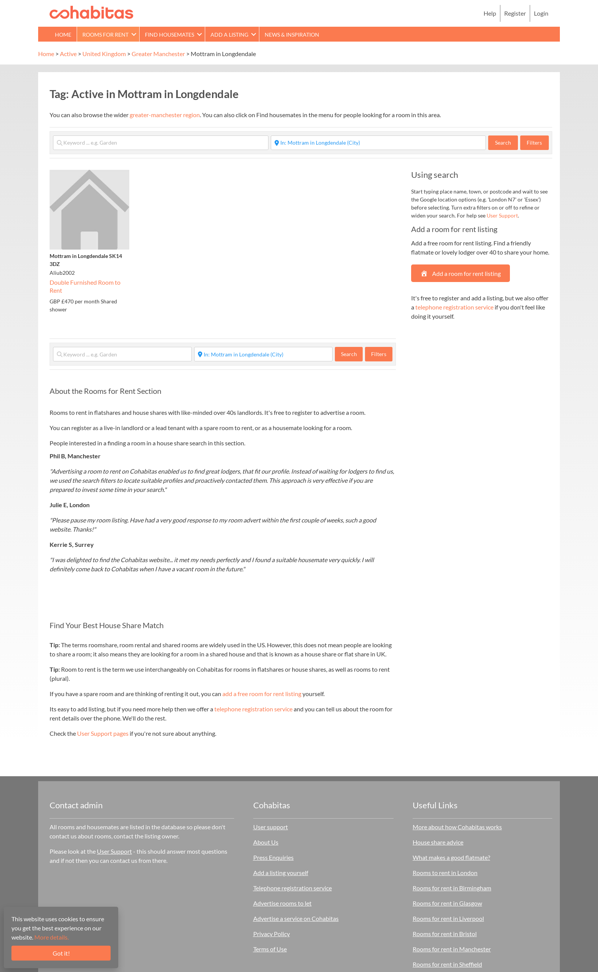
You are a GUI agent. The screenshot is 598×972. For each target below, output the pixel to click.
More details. (51, 937)
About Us (265, 842)
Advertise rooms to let (282, 903)
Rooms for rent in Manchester (452, 949)
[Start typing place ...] (378, 142)
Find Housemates (169, 34)
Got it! (61, 953)
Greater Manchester (158, 53)
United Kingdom (104, 53)
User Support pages (103, 733)
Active (68, 53)
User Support (502, 215)
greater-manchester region (165, 114)
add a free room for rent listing (261, 693)
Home (63, 34)
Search (506, 142)
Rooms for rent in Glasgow (447, 903)
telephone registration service (253, 708)
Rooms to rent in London (445, 872)
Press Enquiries (273, 857)
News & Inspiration (292, 34)
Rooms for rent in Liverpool (448, 918)
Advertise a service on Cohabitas (296, 918)
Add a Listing (229, 34)
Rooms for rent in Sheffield (447, 964)
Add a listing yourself (280, 872)
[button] (134, 34)
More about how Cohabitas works (457, 826)
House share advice (438, 842)
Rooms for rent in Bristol (445, 933)
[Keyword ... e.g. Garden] (160, 142)
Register (515, 13)
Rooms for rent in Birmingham (452, 887)
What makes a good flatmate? (451, 857)
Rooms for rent (105, 34)
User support (270, 826)
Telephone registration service (292, 887)
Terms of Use (270, 949)
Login (541, 13)
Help (490, 13)
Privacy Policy (271, 933)
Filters (534, 142)
